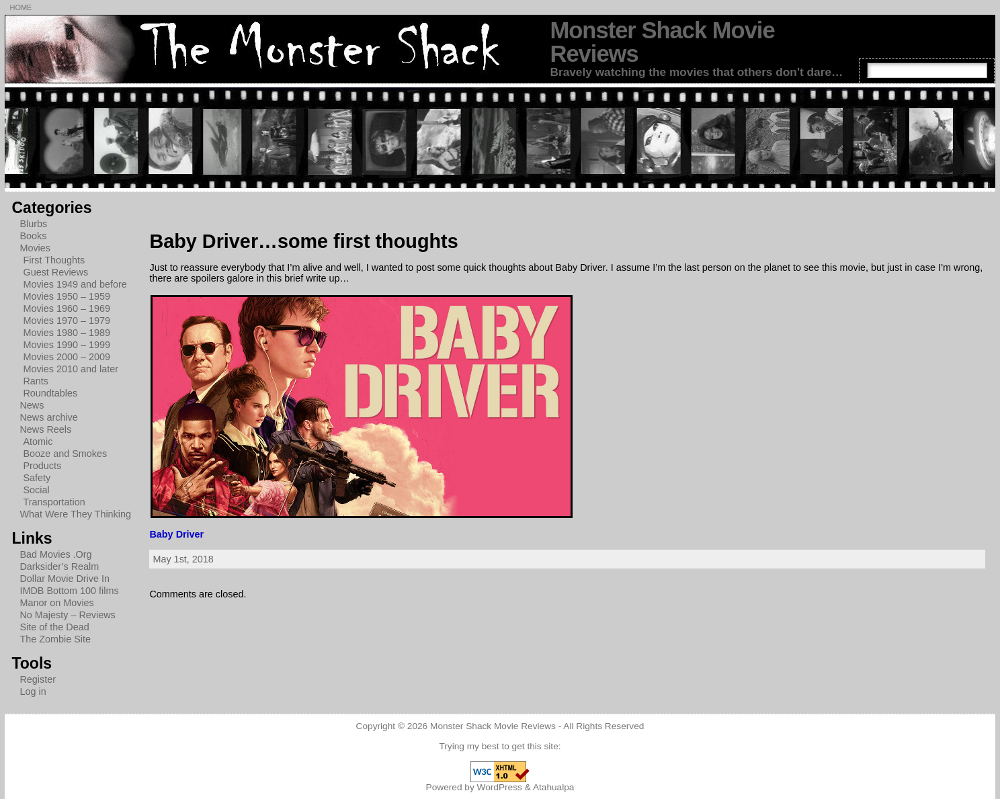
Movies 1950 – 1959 (66, 296)
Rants (35, 381)
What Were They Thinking (75, 514)
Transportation (54, 502)
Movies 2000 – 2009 (66, 356)
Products (42, 465)
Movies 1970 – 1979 (66, 320)
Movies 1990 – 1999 (66, 344)
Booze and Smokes (65, 453)
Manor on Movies (56, 602)
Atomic (37, 441)
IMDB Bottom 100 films (68, 590)
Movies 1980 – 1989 (66, 332)
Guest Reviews (55, 272)
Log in (32, 691)
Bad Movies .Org (55, 554)
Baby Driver (176, 534)
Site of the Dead (54, 627)
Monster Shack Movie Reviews (662, 42)
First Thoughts (54, 260)
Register (37, 679)
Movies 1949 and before (74, 284)
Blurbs (33, 223)
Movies (34, 248)
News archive (48, 417)
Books (32, 235)
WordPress (499, 787)
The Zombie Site (55, 639)
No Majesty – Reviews (67, 614)
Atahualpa (554, 787)
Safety (36, 477)
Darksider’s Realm (59, 566)
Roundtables (50, 393)
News (31, 405)
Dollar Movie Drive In (64, 578)
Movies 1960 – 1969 (66, 308)
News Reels (45, 429)
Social (36, 490)
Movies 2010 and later (70, 369)
